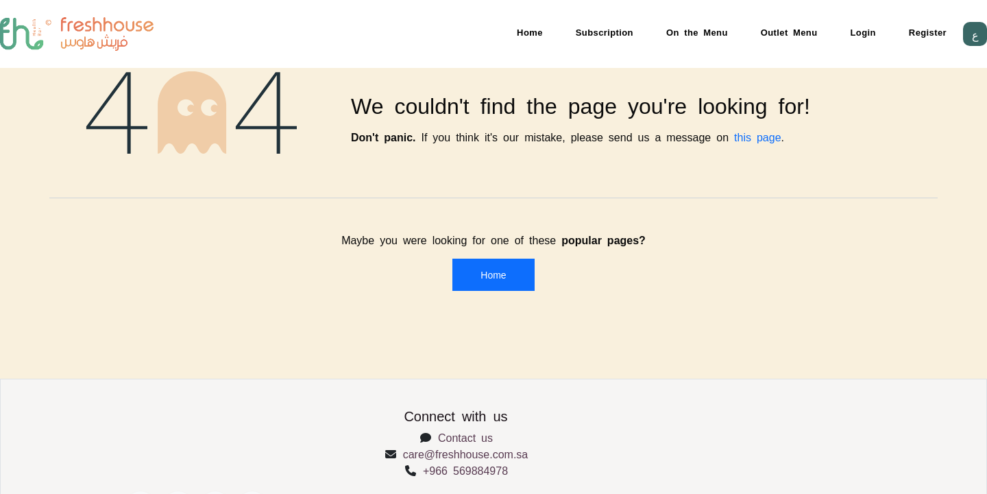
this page (757, 136)
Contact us (465, 437)
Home (530, 31)
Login (863, 31)
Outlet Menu (789, 31)
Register (928, 31)
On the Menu (697, 31)
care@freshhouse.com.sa (465, 453)
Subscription (604, 31)
